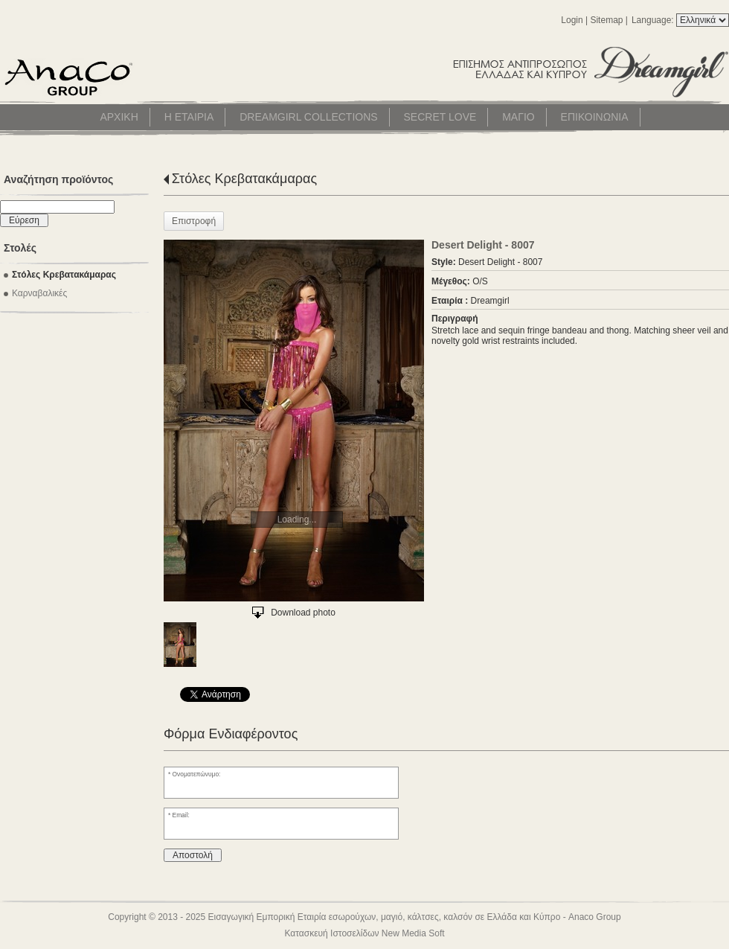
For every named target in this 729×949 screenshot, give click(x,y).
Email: (181, 815)
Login (571, 20)
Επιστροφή (194, 221)
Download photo (303, 612)
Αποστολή (193, 855)
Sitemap (606, 20)
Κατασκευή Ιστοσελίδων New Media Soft (364, 933)
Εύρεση (24, 220)
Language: (654, 20)
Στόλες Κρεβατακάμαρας (244, 178)
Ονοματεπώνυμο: (197, 774)
